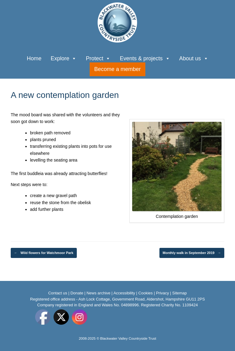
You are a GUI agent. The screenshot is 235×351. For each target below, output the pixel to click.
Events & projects (145, 57)
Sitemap (179, 293)
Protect (98, 57)
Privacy (162, 293)
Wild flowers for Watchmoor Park (43, 253)
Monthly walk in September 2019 (192, 253)
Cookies (145, 293)
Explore (63, 57)
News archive (98, 293)
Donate (76, 293)
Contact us (57, 293)
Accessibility (124, 293)
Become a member (117, 69)
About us (193, 57)
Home (34, 58)
